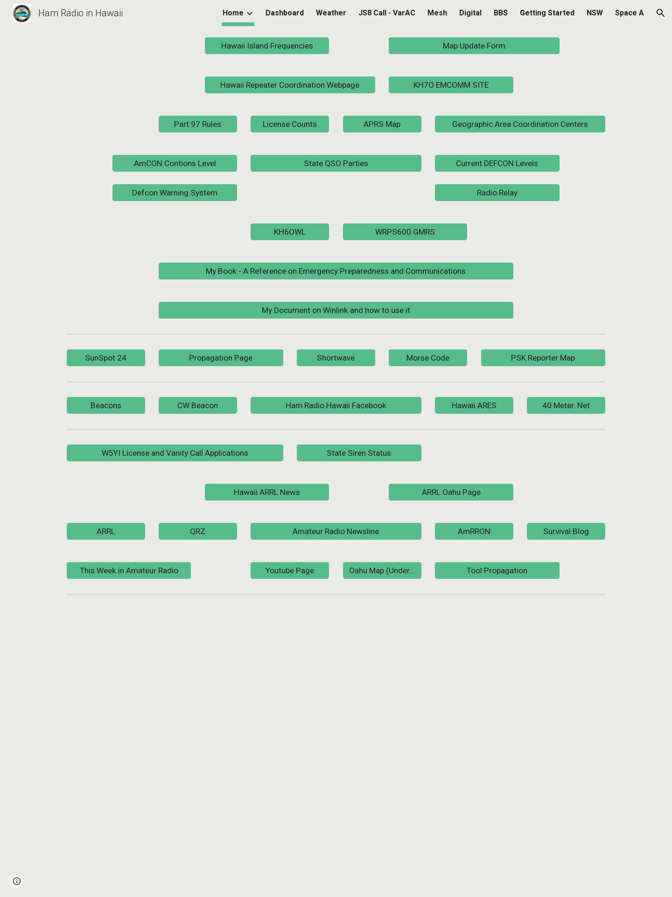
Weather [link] (331, 12)
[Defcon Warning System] (174, 192)
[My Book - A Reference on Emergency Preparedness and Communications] (336, 270)
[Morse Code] (428, 357)
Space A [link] (629, 12)
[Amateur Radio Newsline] (335, 531)
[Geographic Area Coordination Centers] (520, 124)
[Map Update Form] (474, 46)
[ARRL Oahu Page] (450, 492)
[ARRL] (106, 531)
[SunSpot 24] (106, 357)
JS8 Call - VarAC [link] (386, 12)
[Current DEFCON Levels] (497, 163)
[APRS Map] (382, 124)
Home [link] (233, 12)
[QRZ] (198, 531)
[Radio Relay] (497, 192)
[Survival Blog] (566, 531)
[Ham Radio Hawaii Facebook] (335, 405)
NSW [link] (595, 12)
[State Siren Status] (358, 452)
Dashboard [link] (285, 12)
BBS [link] (501, 12)
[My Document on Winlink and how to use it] (336, 310)
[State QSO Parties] (335, 163)
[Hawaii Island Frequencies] (267, 46)
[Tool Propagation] (497, 570)
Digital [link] (470, 12)
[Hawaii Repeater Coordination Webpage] (290, 85)
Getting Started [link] (547, 12)
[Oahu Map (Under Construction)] (382, 570)
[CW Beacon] (198, 405)
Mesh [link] (437, 12)
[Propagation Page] (220, 357)
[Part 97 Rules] (198, 124)
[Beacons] (106, 405)
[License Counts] (290, 124)
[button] (661, 13)
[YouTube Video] (358, 748)
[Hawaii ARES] (474, 405)
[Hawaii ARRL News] (267, 492)
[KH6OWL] (290, 231)
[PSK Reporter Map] (543, 357)
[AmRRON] (474, 531)
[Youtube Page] (290, 570)
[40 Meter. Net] (566, 405)
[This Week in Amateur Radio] (128, 570)
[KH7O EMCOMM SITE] (450, 85)
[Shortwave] (336, 357)
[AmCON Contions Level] (174, 163)
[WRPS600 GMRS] (405, 231)
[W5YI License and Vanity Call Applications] (175, 452)
